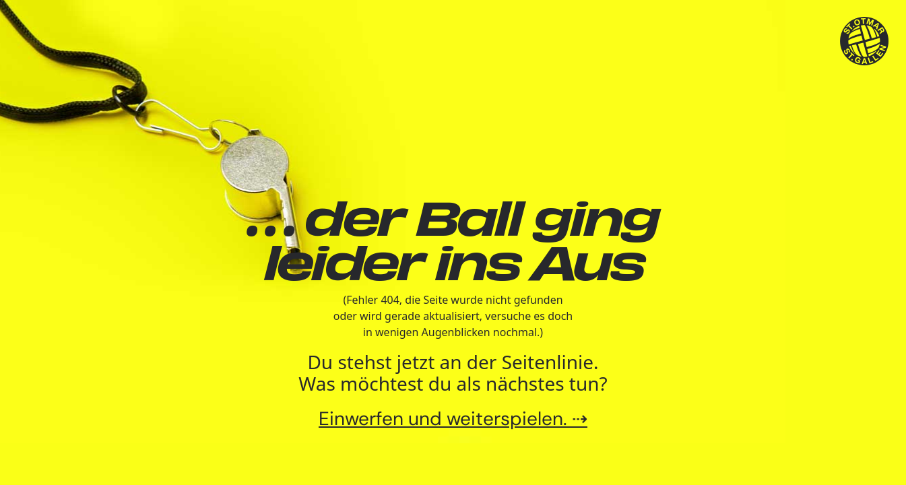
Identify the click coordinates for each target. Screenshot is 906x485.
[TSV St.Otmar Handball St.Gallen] (864, 41)
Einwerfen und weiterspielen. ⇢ (453, 418)
